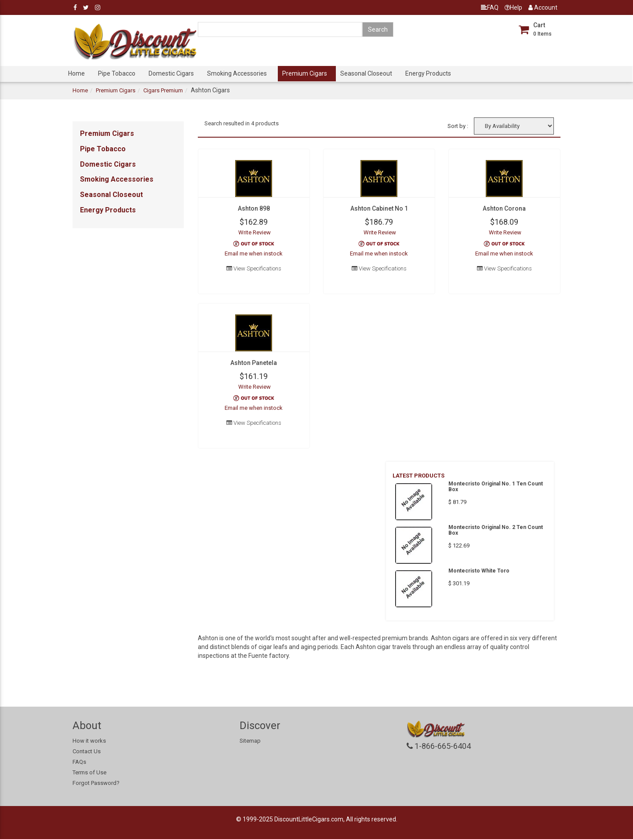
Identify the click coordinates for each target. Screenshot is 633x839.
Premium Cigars (304, 73)
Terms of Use (89, 772)
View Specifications (253, 268)
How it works (89, 740)
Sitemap (250, 740)
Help (513, 7)
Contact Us (87, 751)
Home (76, 73)
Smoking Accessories (237, 73)
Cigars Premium (163, 90)
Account (542, 7)
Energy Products (428, 73)
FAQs (79, 762)
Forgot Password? (96, 783)
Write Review (254, 232)
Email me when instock (254, 253)
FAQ (489, 7)
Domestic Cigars (171, 73)
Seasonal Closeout (366, 73)
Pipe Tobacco (116, 73)
